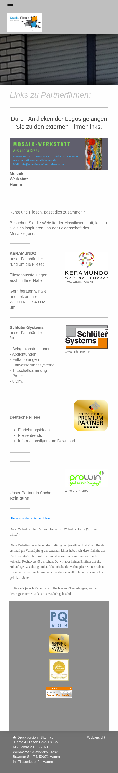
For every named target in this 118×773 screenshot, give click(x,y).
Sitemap (47, 737)
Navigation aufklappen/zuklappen (59, 5)
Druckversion (26, 737)
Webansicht (96, 737)
